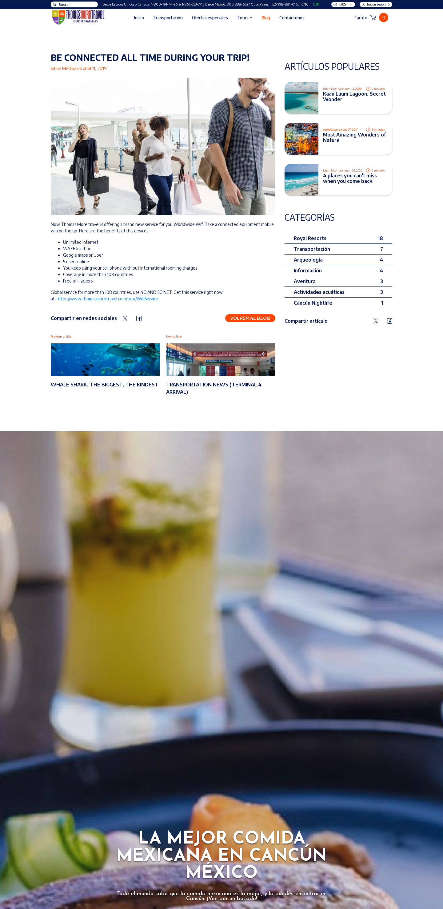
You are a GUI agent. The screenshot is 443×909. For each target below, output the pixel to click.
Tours (243, 17)
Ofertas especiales (210, 17)
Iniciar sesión (376, 4)
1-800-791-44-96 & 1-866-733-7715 (177, 4)
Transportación (168, 17)
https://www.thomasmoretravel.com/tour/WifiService (107, 298)
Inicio (139, 17)
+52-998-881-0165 (284, 4)
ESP (316, 4)
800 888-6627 (238, 4)
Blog (265, 17)
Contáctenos (292, 17)
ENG (305, 4)
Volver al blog (250, 318)
